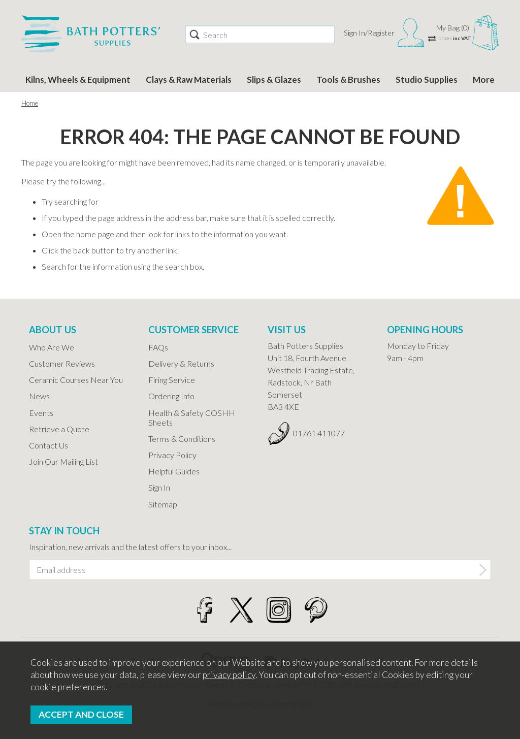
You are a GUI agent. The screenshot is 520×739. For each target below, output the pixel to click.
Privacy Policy (172, 455)
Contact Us (48, 445)
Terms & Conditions (181, 438)
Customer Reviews (62, 363)
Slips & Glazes (274, 79)
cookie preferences (68, 687)
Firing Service (171, 379)
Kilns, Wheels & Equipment (78, 79)
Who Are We (51, 347)
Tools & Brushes (348, 79)
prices (454, 38)
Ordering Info (171, 396)
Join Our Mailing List (63, 461)
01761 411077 (319, 433)
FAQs (158, 347)
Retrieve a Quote (59, 429)
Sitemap (162, 504)
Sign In (159, 487)
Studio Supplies (427, 79)
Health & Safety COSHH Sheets (191, 417)
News (39, 396)
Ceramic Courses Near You (76, 379)
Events (41, 412)
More (484, 79)
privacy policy (229, 674)
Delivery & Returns (181, 363)
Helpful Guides (174, 471)
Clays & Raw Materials (189, 79)
